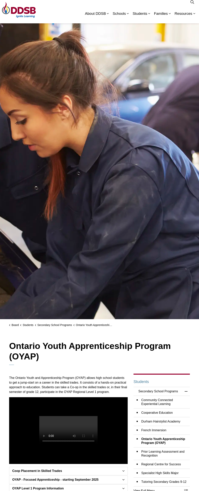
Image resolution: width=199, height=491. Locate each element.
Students (140, 17)
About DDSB (95, 17)
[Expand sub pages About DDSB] (108, 17)
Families (161, 17)
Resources (183, 17)
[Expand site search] (192, 6)
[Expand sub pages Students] (149, 17)
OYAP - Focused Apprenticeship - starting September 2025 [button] (55, 479)
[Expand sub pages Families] (170, 17)
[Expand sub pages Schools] (128, 17)
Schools (119, 17)
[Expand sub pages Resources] (194, 17)
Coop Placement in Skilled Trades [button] (37, 471)
